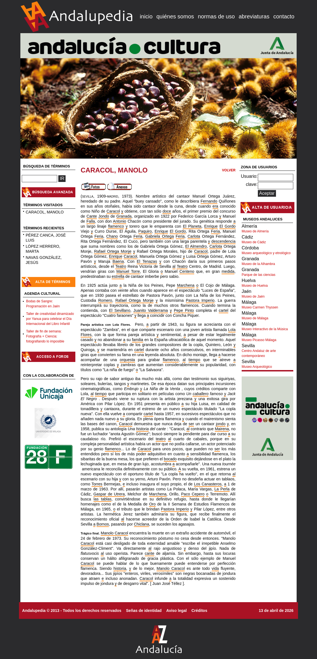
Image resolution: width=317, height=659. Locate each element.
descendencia (224, 241)
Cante (92, 216)
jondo (220, 424)
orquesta (127, 360)
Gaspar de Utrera (109, 494)
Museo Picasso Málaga (259, 340)
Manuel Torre (128, 271)
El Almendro (196, 246)
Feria (215, 231)
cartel (223, 310)
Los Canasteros (208, 484)
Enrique (211, 226)
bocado (170, 459)
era (215, 206)
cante (149, 553)
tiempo (194, 360)
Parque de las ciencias (258, 275)
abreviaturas (254, 16)
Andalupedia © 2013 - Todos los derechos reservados (71, 610)
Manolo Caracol (114, 533)
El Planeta (192, 226)
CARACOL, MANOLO (45, 212)
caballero (200, 393)
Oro (152, 504)
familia (137, 339)
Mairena (222, 429)
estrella (118, 276)
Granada (123, 216)
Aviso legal (176, 610)
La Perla (221, 489)
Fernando (209, 201)
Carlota (194, 236)
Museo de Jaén (253, 296)
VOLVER (229, 170)
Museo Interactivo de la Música (265, 329)
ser (191, 424)
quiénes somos (175, 16)
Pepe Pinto (184, 310)
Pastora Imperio (200, 300)
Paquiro (145, 231)
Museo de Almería (255, 231)
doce (166, 211)
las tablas (102, 499)
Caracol (113, 211)
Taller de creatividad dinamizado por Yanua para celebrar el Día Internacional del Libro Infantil (50, 319)
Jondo (104, 216)
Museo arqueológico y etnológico (266, 253)
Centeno (186, 271)
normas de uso (216, 16)
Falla (91, 221)
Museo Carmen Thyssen (260, 307)
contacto (283, 16)
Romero (105, 300)
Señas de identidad (144, 610)
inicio (146, 16)
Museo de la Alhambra (258, 264)
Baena (118, 261)
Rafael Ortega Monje (112, 251)
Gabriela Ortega (159, 236)
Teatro (120, 266)
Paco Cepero (193, 494)
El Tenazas (147, 261)
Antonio (119, 221)
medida (228, 271)
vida (215, 568)
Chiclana (141, 524)
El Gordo (227, 226)
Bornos (103, 524)
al (174, 266)
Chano (112, 236)
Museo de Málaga (255, 318)
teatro (161, 439)
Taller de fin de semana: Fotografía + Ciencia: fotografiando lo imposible (45, 336)
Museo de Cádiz (254, 242)
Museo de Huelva (255, 286)
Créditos (199, 610)
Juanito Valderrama (150, 310)
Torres (97, 484)
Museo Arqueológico (257, 367)
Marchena (185, 285)
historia (142, 429)
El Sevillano (119, 310)
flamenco (116, 226)
